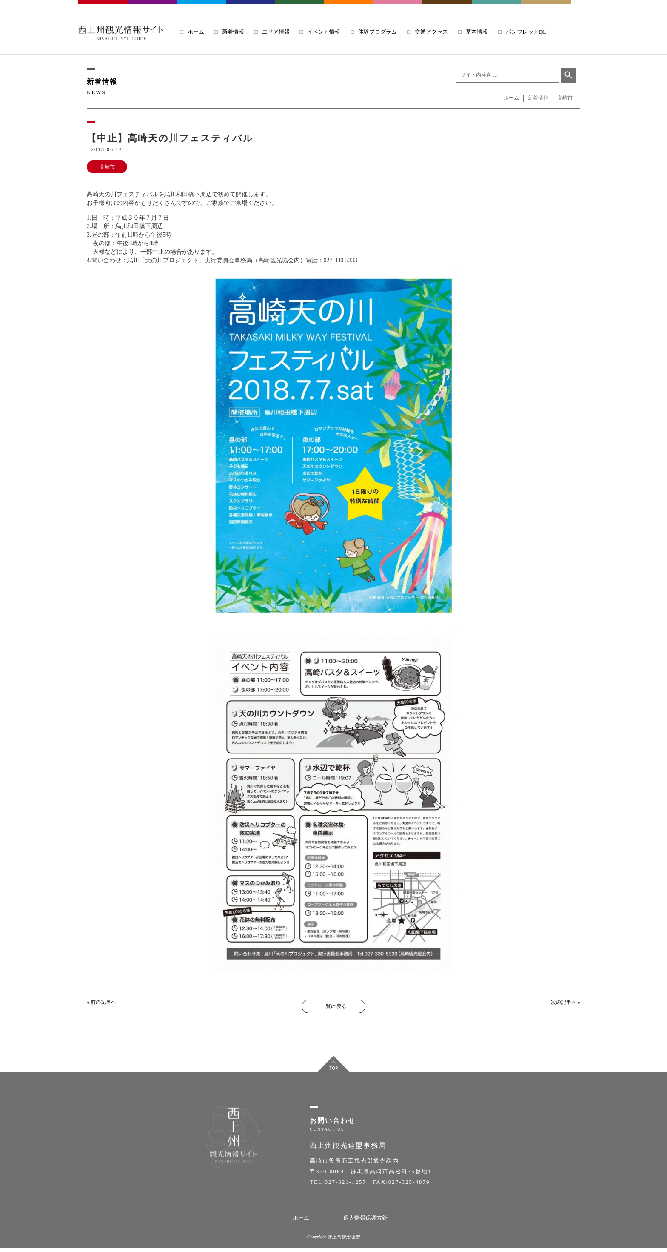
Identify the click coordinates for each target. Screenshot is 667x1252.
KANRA (398, 8)
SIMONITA (349, 8)
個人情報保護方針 (365, 1222)
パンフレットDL (526, 32)
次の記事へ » (565, 1002)
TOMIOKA (201, 8)
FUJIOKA (153, 8)
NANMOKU (546, 8)
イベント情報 (323, 32)
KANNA (300, 8)
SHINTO (447, 8)
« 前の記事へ (101, 1002)
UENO (497, 8)
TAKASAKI (103, 8)
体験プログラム (377, 32)
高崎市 (107, 167)
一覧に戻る (333, 1006)
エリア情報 (276, 32)
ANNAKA (251, 8)
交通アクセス (431, 32)
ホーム (196, 32)
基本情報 (477, 32)
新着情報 (233, 32)
